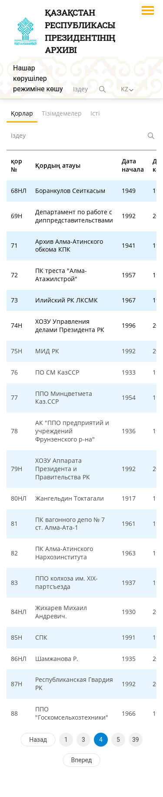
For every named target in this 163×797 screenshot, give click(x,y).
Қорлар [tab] (22, 113)
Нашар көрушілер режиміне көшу (38, 78)
